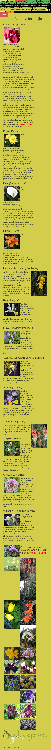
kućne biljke (42, 10)
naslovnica (4, 1)
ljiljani (42, 1)
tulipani (40, 3)
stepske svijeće (21, 3)
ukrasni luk (47, 3)
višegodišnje (36, 7)
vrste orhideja (10, 12)
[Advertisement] (36, 38)
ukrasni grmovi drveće (24, 5)
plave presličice (11, 3)
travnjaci (28, 10)
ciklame (29, 1)
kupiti (10, 532)
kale (38, 1)
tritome (35, 3)
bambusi (44, 7)
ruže (8, 10)
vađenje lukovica (37, 5)
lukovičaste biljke (20, 1)
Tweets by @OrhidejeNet (11, 747)
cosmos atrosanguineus (17, 10)
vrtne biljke (11, 1)
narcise (48, 1)
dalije (34, 1)
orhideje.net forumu (35, 552)
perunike (3, 3)
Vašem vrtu (27, 126)
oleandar (34, 10)
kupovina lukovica (12, 5)
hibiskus (3, 10)
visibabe (3, 5)
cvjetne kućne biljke (25, 124)
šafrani (29, 3)
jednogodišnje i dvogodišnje (24, 7)
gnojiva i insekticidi (9, 7)
